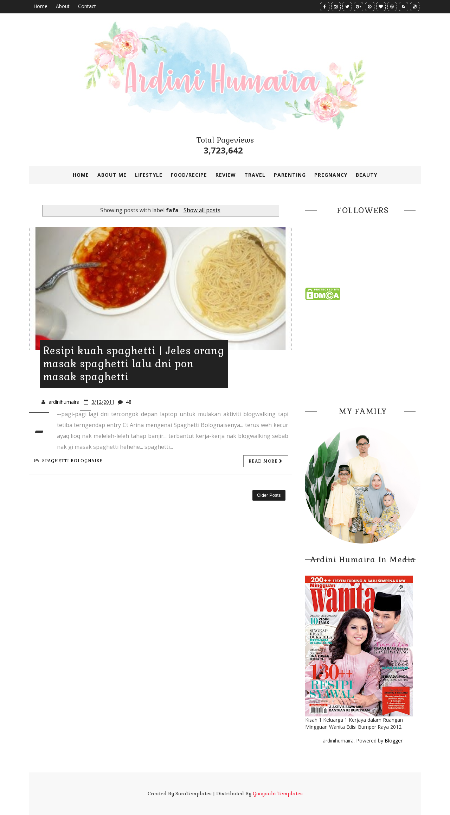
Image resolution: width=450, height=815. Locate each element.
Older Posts (269, 495)
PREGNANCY (330, 174)
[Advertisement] (363, 351)
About (63, 6)
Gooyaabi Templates (278, 793)
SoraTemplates (193, 793)
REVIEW (226, 174)
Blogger (394, 740)
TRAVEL (254, 174)
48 (128, 402)
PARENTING (290, 174)
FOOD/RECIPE (189, 174)
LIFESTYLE (148, 174)
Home (40, 6)
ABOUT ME (112, 174)
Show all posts (202, 210)
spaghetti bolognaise (68, 461)
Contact (87, 6)
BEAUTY (366, 174)
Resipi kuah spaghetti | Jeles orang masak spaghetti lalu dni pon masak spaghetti (133, 363)
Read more (266, 461)
